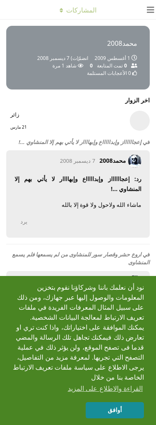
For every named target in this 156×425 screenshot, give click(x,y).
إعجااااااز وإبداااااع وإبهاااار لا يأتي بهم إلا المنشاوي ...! (80, 142)
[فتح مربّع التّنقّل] (147, 9)
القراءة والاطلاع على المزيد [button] (105, 388)
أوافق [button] (115, 410)
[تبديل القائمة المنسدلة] (78, 9)
